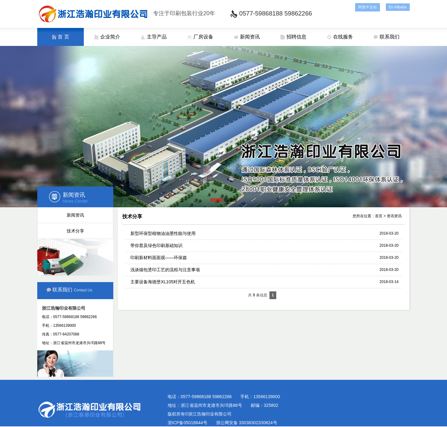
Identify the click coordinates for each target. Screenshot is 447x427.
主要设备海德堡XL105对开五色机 (162, 281)
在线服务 (340, 36)
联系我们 (386, 36)
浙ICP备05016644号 (187, 422)
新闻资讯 (247, 36)
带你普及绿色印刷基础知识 (156, 245)
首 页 (60, 36)
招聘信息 (293, 36)
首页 (378, 216)
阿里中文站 (367, 7)
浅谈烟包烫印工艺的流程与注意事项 (165, 269)
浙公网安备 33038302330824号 (246, 422)
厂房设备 (200, 36)
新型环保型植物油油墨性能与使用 (163, 233)
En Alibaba (398, 7)
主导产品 (153, 36)
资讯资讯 (394, 216)
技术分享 (75, 230)
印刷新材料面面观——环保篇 (158, 257)
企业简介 (107, 36)
